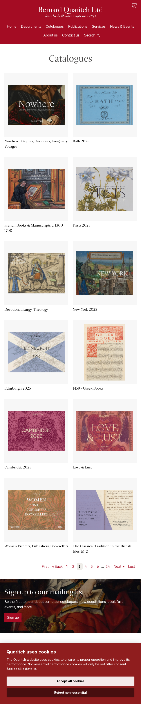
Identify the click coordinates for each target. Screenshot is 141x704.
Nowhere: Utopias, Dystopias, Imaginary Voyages (36, 144)
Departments (31, 26)
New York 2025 (85, 309)
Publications (77, 26)
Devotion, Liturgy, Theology (26, 309)
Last (131, 566)
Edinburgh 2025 (17, 388)
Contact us (71, 35)
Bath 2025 (81, 141)
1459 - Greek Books (88, 388)
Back (58, 566)
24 (108, 566)
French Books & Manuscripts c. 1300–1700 (34, 228)
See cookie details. (22, 669)
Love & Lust (82, 467)
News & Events (122, 26)
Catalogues (55, 26)
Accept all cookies (71, 681)
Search (89, 35)
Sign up (13, 617)
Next (118, 566)
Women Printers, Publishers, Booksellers (36, 546)
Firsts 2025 (81, 225)
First (45, 566)
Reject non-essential (70, 692)
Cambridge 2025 (17, 467)
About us (50, 35)
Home (11, 26)
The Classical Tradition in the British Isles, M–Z (102, 548)
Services (99, 26)
